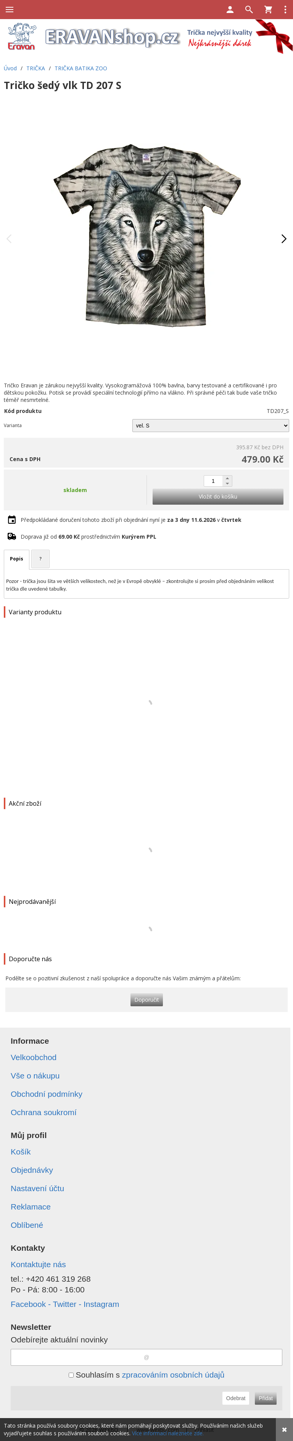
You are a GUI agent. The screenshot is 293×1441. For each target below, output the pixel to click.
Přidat (266, 1398)
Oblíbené (27, 1225)
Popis (16, 558)
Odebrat (236, 1398)
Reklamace (31, 1206)
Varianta (13, 425)
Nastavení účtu (37, 1188)
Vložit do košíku (218, 496)
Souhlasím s (147, 1374)
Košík (21, 1151)
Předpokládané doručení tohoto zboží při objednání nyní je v (131, 519)
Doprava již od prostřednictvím (88, 536)
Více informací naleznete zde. (168, 1433)
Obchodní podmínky (46, 1094)
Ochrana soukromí (44, 1112)
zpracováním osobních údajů (173, 1374)
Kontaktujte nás (38, 1264)
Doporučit (146, 999)
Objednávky (32, 1170)
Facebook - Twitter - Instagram (65, 1304)
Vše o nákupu (35, 1075)
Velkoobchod (33, 1057)
